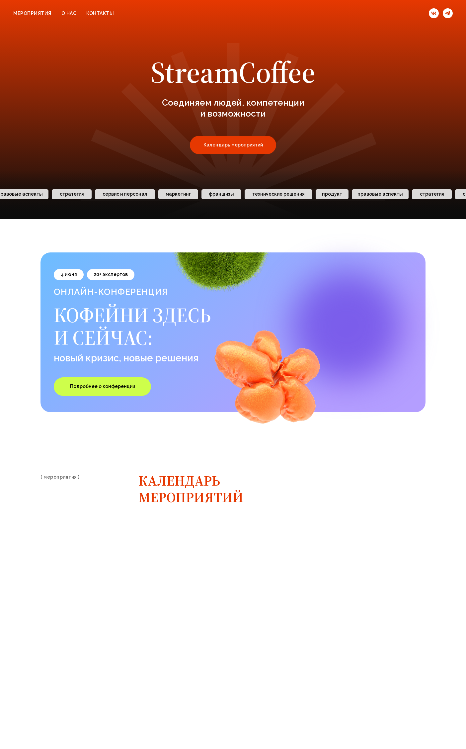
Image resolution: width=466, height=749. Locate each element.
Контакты (100, 13)
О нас (69, 13)
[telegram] (448, 13)
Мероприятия (32, 13)
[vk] (434, 13)
